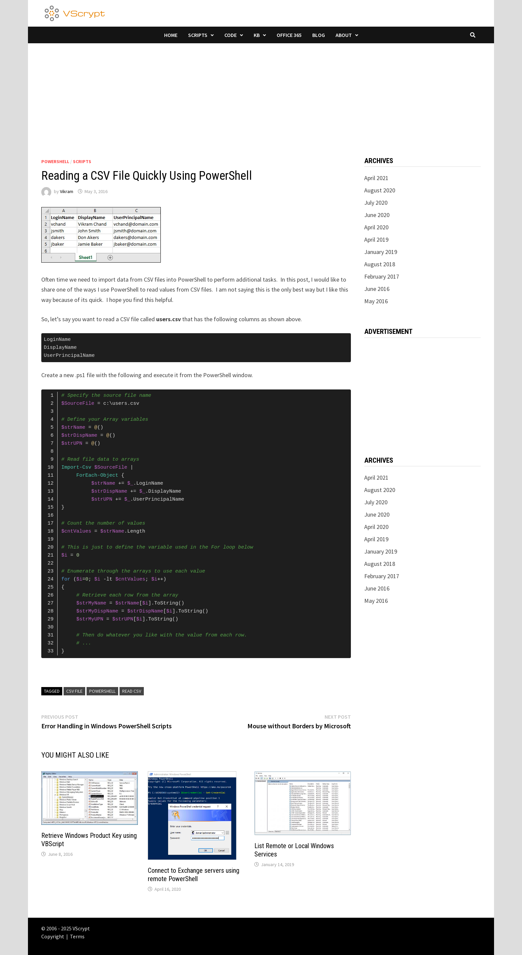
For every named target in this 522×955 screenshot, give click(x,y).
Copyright (52, 936)
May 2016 (376, 301)
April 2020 (376, 227)
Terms (77, 936)
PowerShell (55, 161)
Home (170, 35)
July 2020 (376, 202)
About (344, 35)
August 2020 (379, 190)
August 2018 (379, 264)
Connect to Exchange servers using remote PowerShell (193, 874)
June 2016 (377, 289)
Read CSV (131, 691)
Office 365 (289, 35)
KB (257, 35)
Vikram (66, 191)
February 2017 (381, 276)
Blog (318, 35)
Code (230, 35)
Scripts (197, 35)
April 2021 (376, 178)
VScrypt (81, 928)
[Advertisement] (261, 93)
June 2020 (377, 215)
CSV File (74, 691)
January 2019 (380, 252)
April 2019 (376, 239)
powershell (102, 691)
